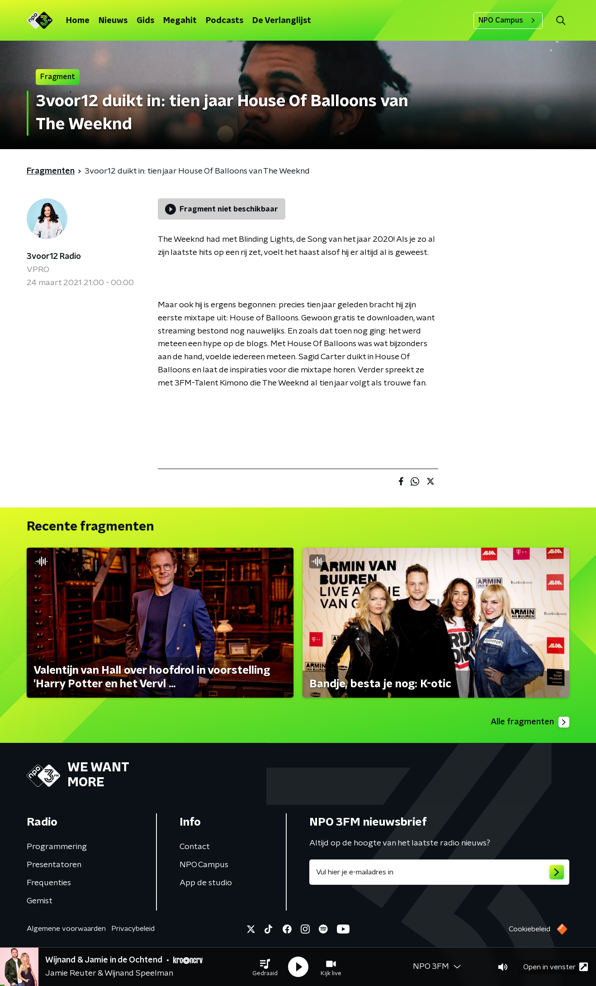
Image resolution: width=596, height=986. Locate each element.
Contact (195, 847)
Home (78, 21)
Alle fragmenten (530, 722)
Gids (145, 21)
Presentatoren (54, 865)
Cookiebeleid (529, 929)
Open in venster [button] (555, 967)
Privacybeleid (133, 928)
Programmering (57, 847)
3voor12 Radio (54, 257)
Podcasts (224, 21)
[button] (265, 967)
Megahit (180, 21)
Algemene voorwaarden (66, 928)
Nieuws (113, 21)
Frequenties (49, 883)
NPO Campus (508, 20)
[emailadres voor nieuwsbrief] (439, 872)
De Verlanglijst (281, 21)
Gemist (39, 901)
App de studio (206, 883)
